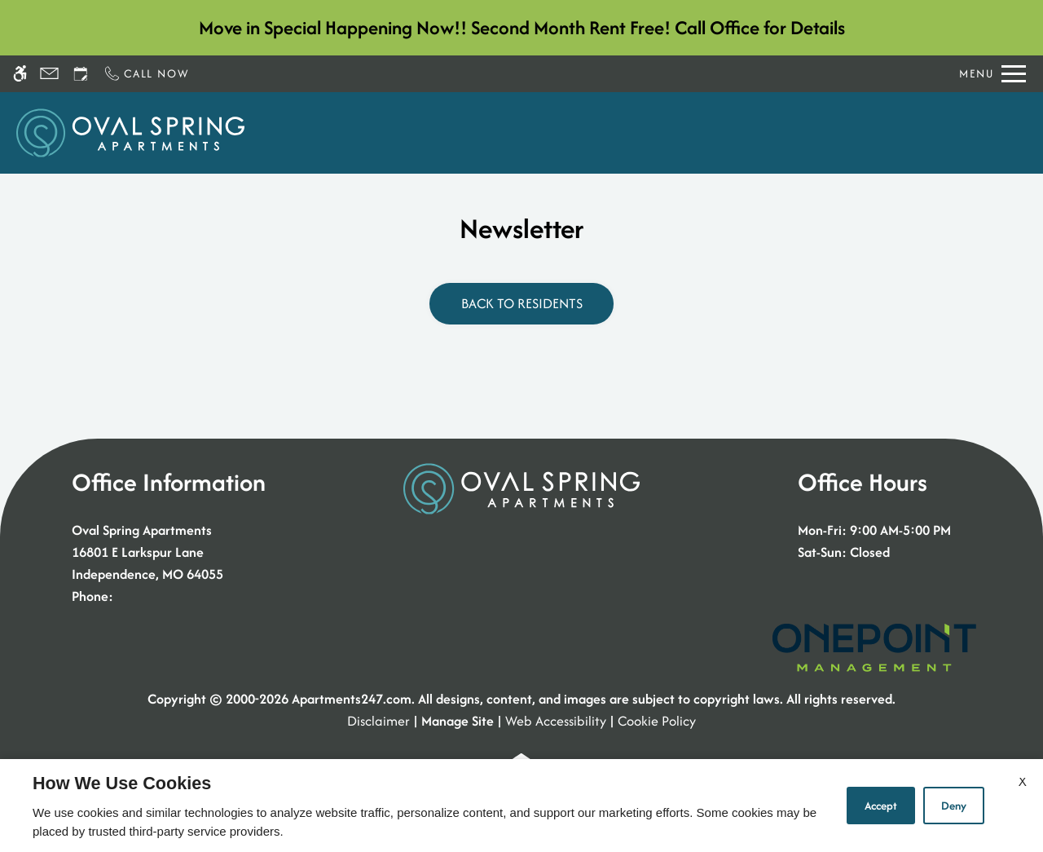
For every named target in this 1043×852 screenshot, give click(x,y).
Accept (881, 805)
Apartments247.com (351, 699)
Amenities (760, 132)
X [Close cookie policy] (1023, 781)
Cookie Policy (657, 721)
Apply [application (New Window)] (521, 132)
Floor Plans (599, 132)
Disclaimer (378, 721)
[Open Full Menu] (992, 74)
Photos (680, 132)
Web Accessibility (555, 721)
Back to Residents (522, 303)
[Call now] (146, 74)
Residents (849, 132)
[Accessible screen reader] (20, 74)
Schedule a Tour (426, 132)
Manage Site (457, 721)
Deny (953, 805)
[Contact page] (49, 74)
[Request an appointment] (80, 74)
